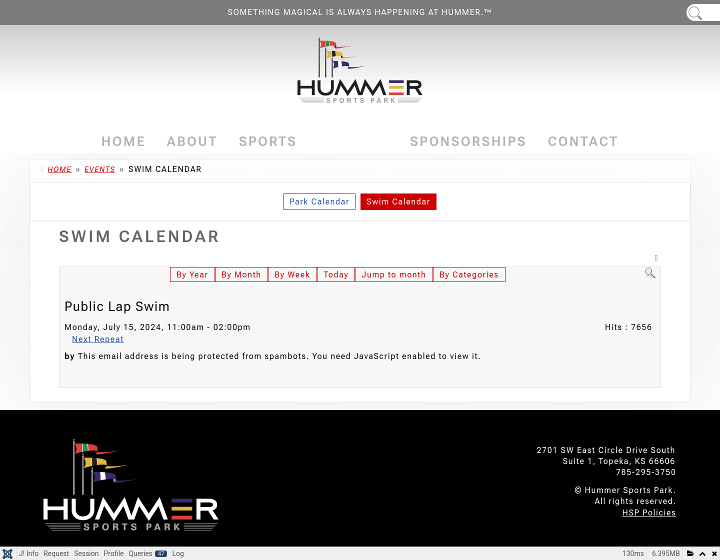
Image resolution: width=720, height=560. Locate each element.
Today (336, 275)
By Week (292, 275)
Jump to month (394, 275)
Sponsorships (468, 141)
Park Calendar (320, 201)
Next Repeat (98, 339)
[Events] (385, 141)
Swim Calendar (398, 201)
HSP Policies (649, 513)
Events (353, 141)
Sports (268, 141)
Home (124, 141)
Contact (583, 141)
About (192, 141)
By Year (192, 275)
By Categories (469, 275)
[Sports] (300, 141)
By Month (242, 275)
